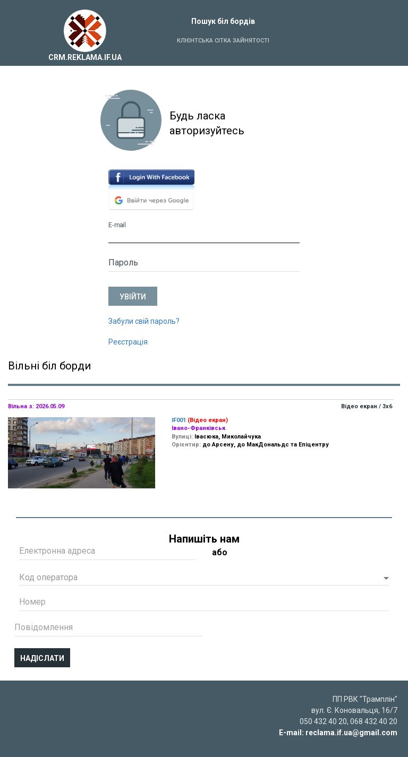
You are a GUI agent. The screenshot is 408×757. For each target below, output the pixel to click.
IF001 (179, 420)
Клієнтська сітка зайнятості (223, 40)
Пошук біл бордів (223, 21)
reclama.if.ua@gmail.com (351, 732)
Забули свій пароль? (144, 321)
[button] (204, 579)
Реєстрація (128, 342)
